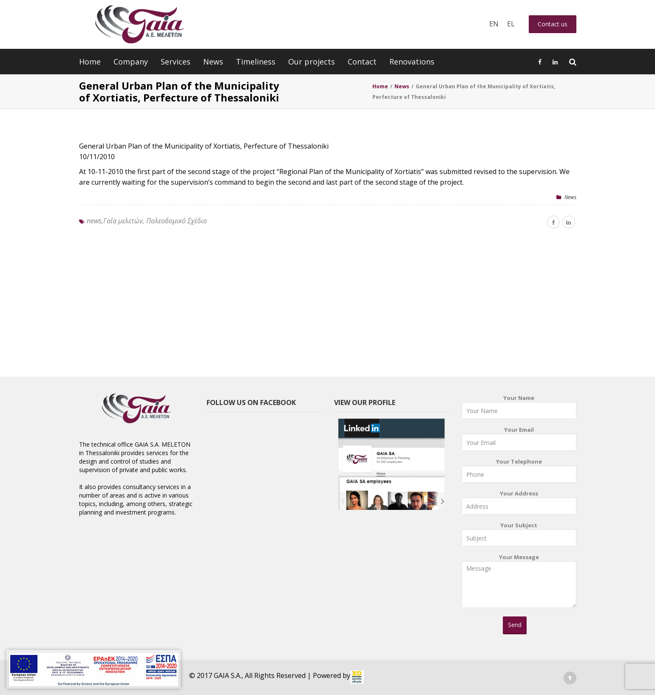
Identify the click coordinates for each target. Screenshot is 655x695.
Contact (362, 61)
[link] (357, 677)
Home (90, 61)
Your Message (519, 583)
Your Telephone (519, 472)
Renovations (411, 61)
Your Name (519, 408)
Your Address (519, 504)
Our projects (311, 61)
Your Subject (519, 536)
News (213, 61)
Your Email (519, 440)
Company (130, 61)
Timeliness (255, 61)
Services (175, 61)
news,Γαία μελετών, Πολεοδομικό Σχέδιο (147, 220)
